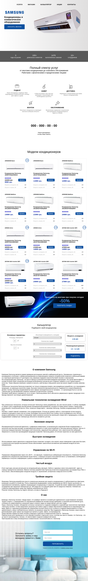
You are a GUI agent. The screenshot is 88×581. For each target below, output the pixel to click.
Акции (59, 4)
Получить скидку (64, 305)
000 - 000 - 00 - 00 (44, 125)
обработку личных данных (67, 547)
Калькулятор (45, 4)
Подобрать (75, 356)
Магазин (31, 4)
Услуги (19, 4)
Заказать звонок (14, 27)
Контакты (71, 4)
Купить (22, 180)
